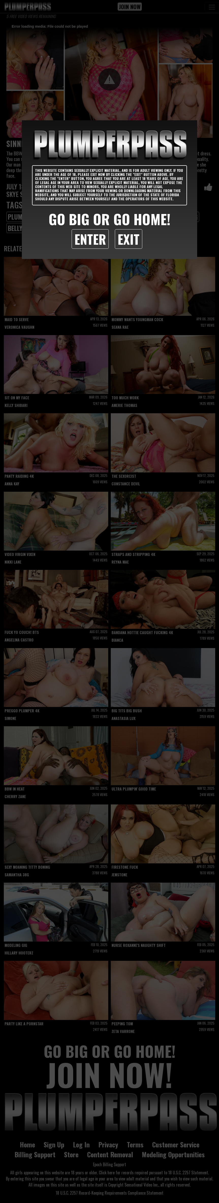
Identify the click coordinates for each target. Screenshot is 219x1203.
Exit (128, 238)
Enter (90, 238)
